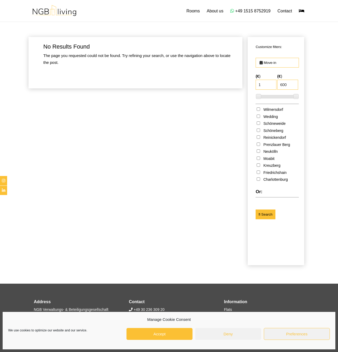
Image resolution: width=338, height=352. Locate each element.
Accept (159, 334)
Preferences (297, 334)
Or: (259, 191)
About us (215, 11)
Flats (228, 309)
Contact (285, 11)
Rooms (193, 11)
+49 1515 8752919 (250, 11)
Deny (228, 334)
